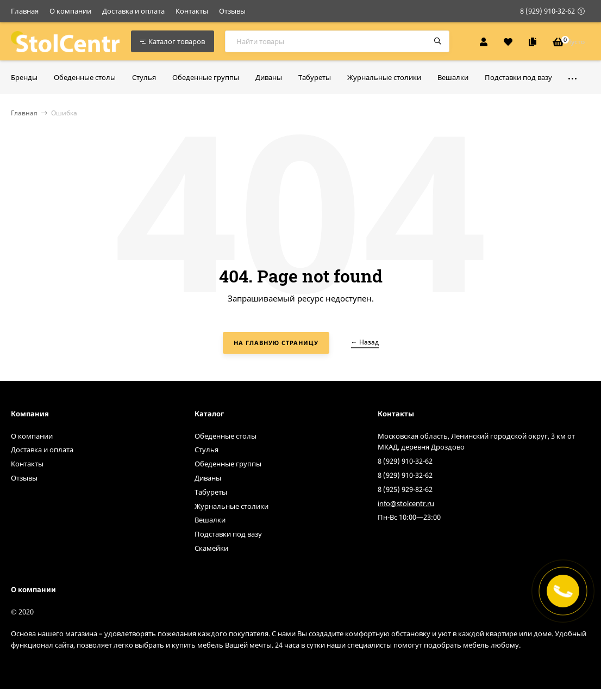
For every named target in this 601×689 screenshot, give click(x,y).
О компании (70, 11)
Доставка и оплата (133, 11)
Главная (25, 11)
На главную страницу (276, 343)
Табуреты (211, 492)
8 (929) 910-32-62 (547, 11)
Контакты (192, 11)
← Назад (365, 342)
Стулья (206, 449)
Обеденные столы (225, 436)
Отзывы (232, 11)
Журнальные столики (231, 506)
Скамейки (211, 548)
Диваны (208, 478)
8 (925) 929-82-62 (405, 489)
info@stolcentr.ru (406, 503)
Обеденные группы (228, 464)
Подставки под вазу (228, 534)
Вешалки (210, 520)
